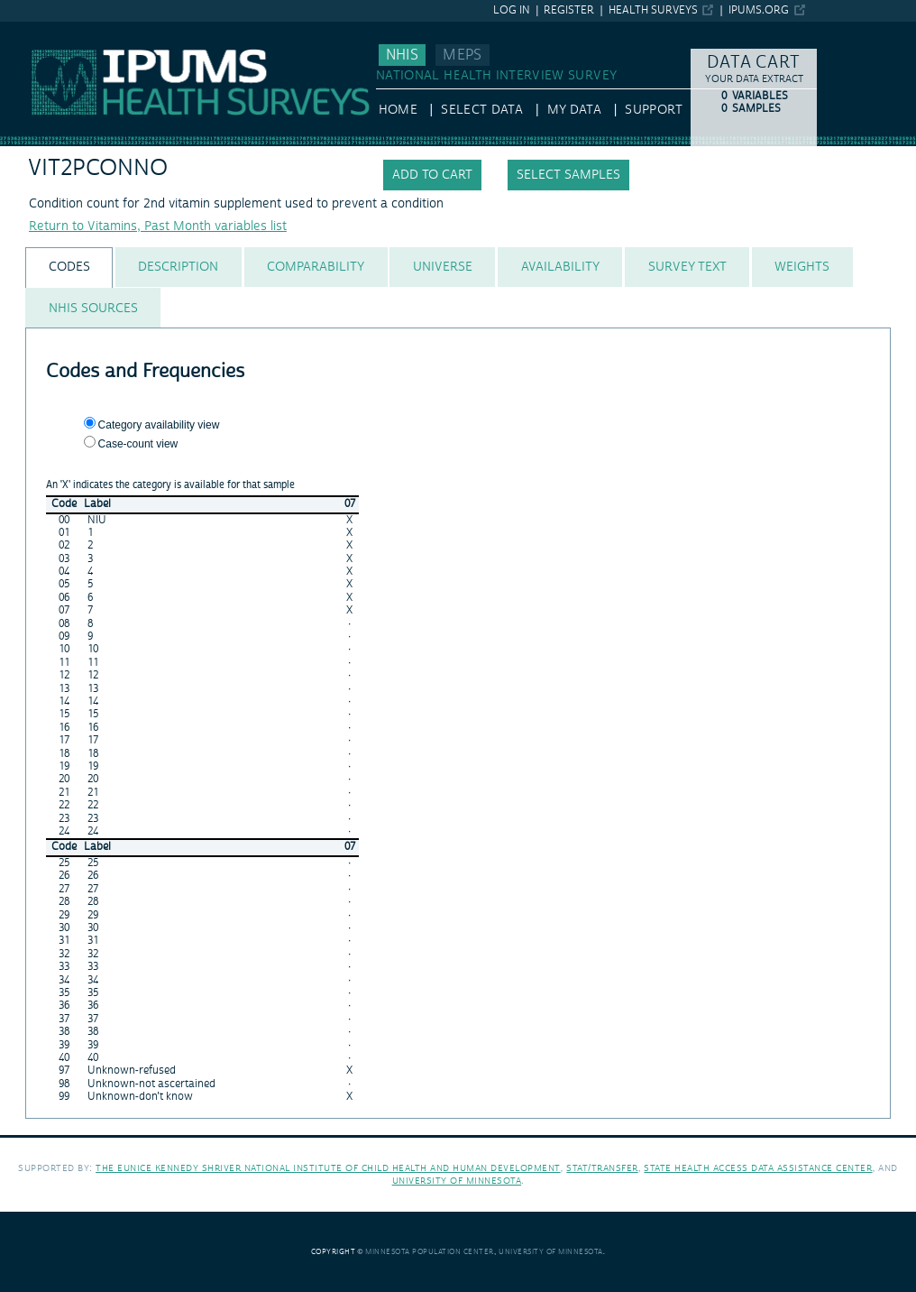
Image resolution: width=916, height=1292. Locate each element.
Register (569, 10)
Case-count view (138, 444)
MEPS (462, 55)
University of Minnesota (457, 1180)
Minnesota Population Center (429, 1252)
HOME (398, 110)
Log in (511, 10)
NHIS (402, 55)
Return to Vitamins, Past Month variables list (158, 226)
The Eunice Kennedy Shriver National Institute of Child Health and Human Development (328, 1168)
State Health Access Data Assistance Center (758, 1168)
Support (653, 110)
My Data (574, 110)
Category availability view (159, 425)
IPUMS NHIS (35, 30)
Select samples (568, 175)
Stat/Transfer (601, 1168)
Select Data (482, 110)
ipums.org (758, 10)
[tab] (69, 267)
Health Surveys (653, 10)
